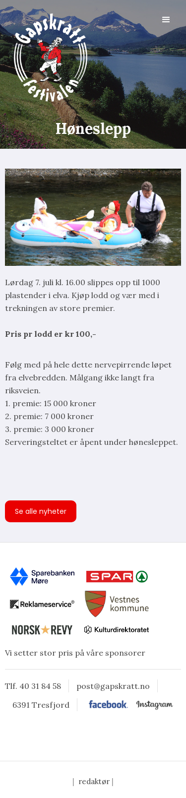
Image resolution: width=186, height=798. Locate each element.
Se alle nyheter (40, 511)
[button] (166, 20)
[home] (47, 57)
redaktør (94, 781)
